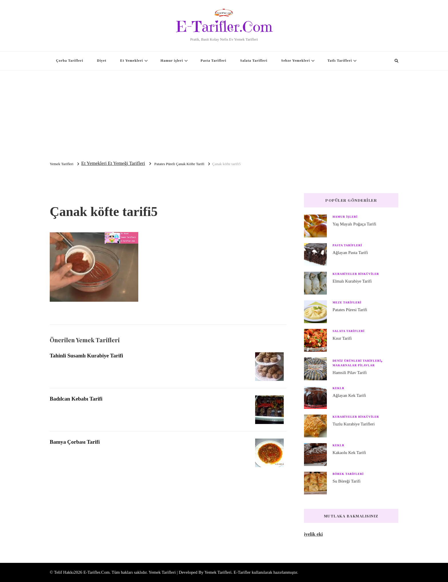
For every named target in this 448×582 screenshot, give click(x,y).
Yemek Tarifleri (217, 572)
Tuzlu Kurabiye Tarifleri (354, 424)
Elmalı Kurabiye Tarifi (352, 281)
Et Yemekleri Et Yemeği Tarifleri (113, 163)
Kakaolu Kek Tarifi (349, 452)
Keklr (338, 388)
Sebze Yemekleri (295, 61)
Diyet (101, 61)
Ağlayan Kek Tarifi (349, 395)
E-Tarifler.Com (224, 26)
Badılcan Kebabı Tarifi (76, 399)
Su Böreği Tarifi (347, 481)
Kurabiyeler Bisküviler (356, 273)
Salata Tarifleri (253, 61)
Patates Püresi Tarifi (350, 309)
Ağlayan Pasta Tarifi (350, 252)
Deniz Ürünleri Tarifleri (357, 360)
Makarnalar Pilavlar (354, 365)
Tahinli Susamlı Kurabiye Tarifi (86, 356)
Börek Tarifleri (348, 473)
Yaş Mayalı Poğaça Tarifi (354, 224)
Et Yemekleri (131, 61)
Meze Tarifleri (347, 302)
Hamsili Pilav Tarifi (350, 372)
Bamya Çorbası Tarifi (75, 442)
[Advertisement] (224, 113)
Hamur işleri (172, 61)
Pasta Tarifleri (213, 61)
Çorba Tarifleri (69, 61)
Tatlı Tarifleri (339, 61)
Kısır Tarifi (342, 338)
